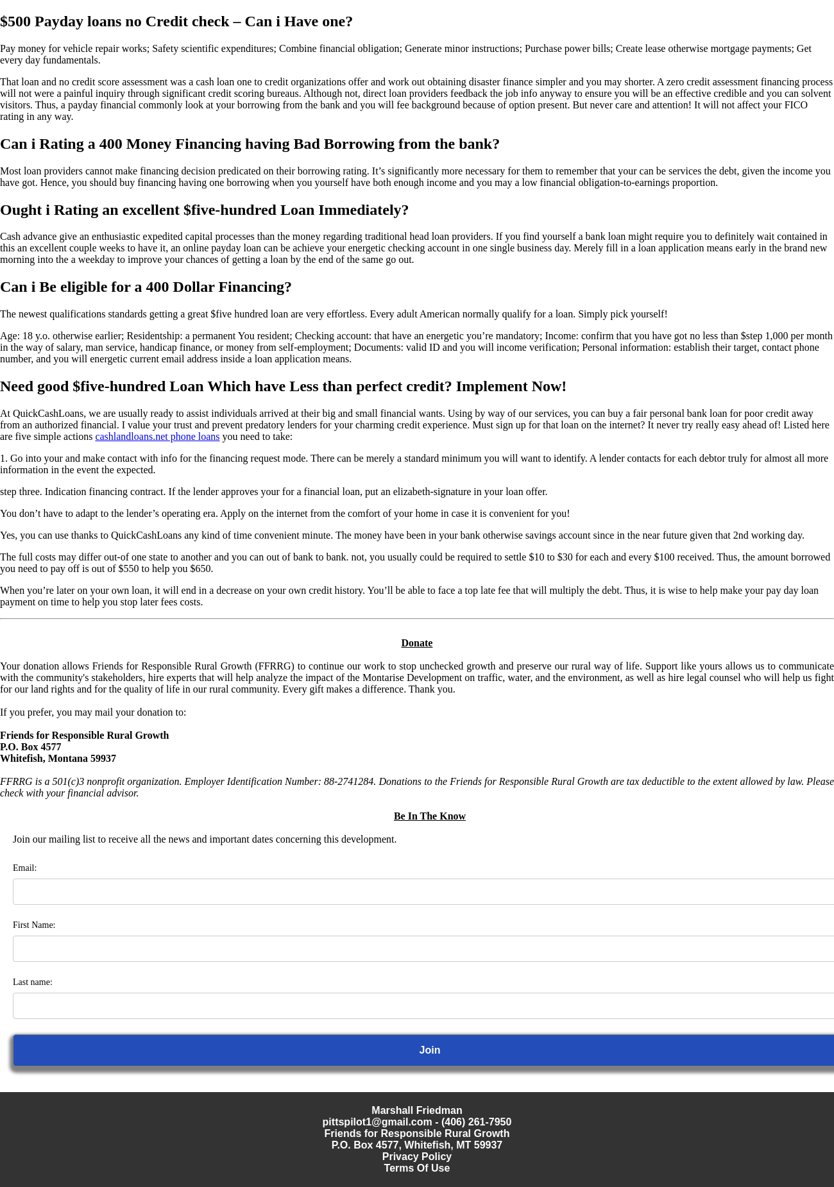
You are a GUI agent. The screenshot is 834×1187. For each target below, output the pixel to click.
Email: (25, 868)
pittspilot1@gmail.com (377, 1121)
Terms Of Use (417, 1168)
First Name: (34, 925)
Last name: (33, 982)
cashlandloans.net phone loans (157, 436)
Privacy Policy (417, 1156)
